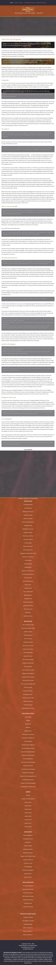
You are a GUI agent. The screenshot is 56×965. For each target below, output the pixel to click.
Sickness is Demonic (28, 690)
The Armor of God (28, 704)
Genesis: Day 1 (28, 802)
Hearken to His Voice (28, 899)
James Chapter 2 (28, 877)
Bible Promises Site (41, 2)
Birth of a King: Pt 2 (28, 931)
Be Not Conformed (28, 546)
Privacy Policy (34, 498)
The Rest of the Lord (28, 859)
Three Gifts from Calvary (28, 680)
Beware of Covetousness (28, 570)
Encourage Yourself (27, 694)
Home (12, 2)
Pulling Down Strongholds (28, 673)
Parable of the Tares (28, 765)
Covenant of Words (28, 539)
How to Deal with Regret (28, 522)
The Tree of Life (28, 638)
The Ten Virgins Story (28, 758)
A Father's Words (28, 845)
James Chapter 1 (28, 873)
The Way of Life (28, 588)
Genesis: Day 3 (28, 809)
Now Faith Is (28, 612)
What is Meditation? (28, 835)
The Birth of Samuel (28, 917)
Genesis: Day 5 (28, 816)
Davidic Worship (28, 563)
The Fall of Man (28, 826)
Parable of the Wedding (28, 772)
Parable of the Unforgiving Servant (28, 776)
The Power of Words (28, 536)
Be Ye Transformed (28, 549)
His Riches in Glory (28, 616)
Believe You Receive (28, 701)
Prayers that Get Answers (28, 677)
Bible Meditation (28, 595)
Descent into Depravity (28, 889)
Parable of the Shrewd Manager (28, 783)
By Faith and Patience (28, 581)
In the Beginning (28, 866)
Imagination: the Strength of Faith (28, 553)
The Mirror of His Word (28, 556)
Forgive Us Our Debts (28, 649)
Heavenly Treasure (28, 656)
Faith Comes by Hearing (28, 896)
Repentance (28, 724)
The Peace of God (28, 609)
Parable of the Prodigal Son (28, 744)
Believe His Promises (28, 852)
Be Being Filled (28, 567)
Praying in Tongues (28, 532)
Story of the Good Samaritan (28, 751)
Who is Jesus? (28, 584)
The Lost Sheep (28, 741)
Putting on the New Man (28, 663)
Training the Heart (28, 525)
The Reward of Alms (28, 652)
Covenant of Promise (28, 602)
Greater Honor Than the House (28, 856)
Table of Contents (18, 2)
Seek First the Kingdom (28, 870)
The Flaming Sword (28, 635)
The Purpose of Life (28, 892)
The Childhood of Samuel (28, 920)
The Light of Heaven (28, 642)
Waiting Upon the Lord (28, 511)
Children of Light (28, 631)
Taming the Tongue (28, 515)
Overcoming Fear (28, 666)
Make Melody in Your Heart (28, 708)
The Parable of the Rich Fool (28, 737)
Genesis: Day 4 (28, 812)
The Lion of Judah (28, 687)
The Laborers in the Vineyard (28, 769)
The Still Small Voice (28, 504)
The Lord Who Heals (28, 591)
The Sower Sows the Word (28, 748)
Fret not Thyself (28, 577)
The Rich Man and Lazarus (28, 574)
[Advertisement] (28, 26)
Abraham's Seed (28, 598)
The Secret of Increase (28, 645)
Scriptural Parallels (28, 924)
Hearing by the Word (28, 605)
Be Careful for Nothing (28, 659)
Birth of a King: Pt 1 (28, 927)
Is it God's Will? (28, 543)
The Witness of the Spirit (28, 697)
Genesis (28, 795)
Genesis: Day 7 (28, 823)
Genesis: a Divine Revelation (28, 798)
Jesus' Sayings (28, 717)
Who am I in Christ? (28, 518)
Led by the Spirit (28, 508)
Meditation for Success (28, 529)
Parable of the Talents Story (28, 755)
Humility (28, 720)
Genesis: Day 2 (28, 805)
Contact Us (27, 498)
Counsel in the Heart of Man (28, 628)
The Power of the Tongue (28, 670)
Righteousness (28, 731)
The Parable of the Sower (28, 734)
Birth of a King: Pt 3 (28, 934)
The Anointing (28, 560)
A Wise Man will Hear (28, 849)
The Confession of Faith (28, 624)
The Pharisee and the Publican (28, 762)
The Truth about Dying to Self (28, 684)
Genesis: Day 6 (28, 819)
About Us (20, 498)
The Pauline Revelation (28, 885)
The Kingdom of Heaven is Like (28, 786)
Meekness (28, 727)
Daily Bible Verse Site (29, 2)
